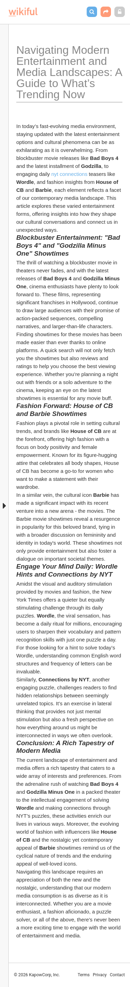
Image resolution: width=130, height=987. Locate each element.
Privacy (100, 974)
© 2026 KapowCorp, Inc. (37, 974)
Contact (117, 974)
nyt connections (69, 174)
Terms (84, 974)
